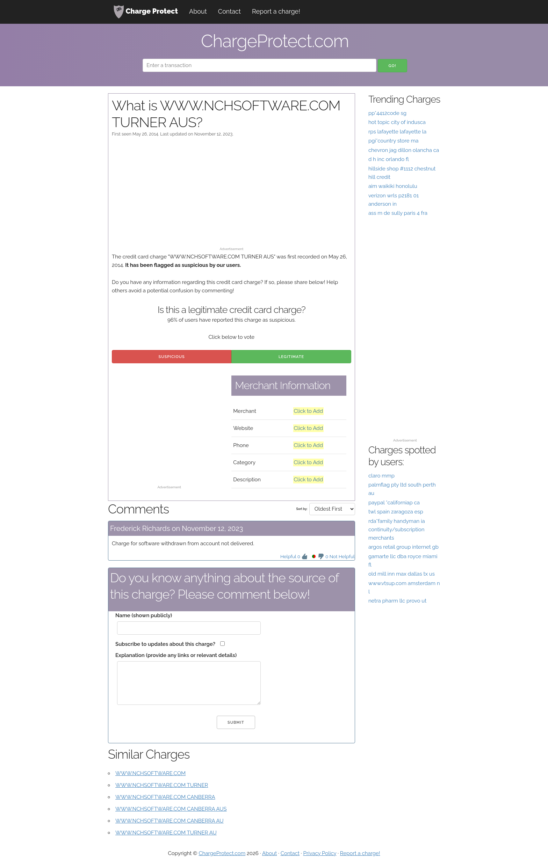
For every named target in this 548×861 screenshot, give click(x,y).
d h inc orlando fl (388, 159)
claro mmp (381, 476)
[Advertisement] (231, 195)
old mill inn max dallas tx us (401, 574)
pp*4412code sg (387, 113)
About (198, 11)
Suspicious (172, 357)
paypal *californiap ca (394, 502)
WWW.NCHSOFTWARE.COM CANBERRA (165, 797)
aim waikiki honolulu (392, 186)
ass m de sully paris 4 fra (397, 213)
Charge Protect (146, 12)
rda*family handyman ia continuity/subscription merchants (396, 529)
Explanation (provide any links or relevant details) (176, 655)
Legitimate (291, 357)
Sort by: (301, 509)
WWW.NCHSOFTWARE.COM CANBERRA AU (169, 821)
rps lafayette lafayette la (397, 132)
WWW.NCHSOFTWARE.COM (150, 773)
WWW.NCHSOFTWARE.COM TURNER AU (166, 833)
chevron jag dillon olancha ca (403, 150)
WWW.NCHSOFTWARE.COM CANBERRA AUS (171, 809)
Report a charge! (276, 11)
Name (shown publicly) (143, 615)
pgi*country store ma (393, 141)
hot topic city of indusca (397, 122)
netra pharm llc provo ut (397, 601)
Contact (229, 11)
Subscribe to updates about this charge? (165, 644)
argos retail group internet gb (403, 547)
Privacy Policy (320, 853)
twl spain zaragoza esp (395, 512)
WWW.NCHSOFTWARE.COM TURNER (161, 785)
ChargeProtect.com (222, 853)
